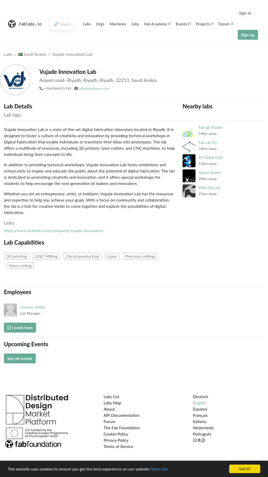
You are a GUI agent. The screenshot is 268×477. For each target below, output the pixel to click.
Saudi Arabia (32, 54)
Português (202, 433)
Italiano (199, 421)
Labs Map (112, 402)
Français (200, 415)
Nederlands (203, 427)
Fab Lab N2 (208, 142)
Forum (226, 24)
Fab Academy (157, 24)
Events (183, 24)
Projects (204, 24)
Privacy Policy (116, 440)
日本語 (199, 440)
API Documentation (122, 415)
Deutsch (200, 396)
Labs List (111, 396)
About (109, 408)
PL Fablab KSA (210, 157)
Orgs (100, 24)
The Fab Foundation (122, 427)
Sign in (245, 12)
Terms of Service (118, 446)
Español (200, 408)
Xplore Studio (210, 172)
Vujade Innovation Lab (72, 54)
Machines (118, 24)
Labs (87, 24)
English (199, 402)
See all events (19, 358)
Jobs (135, 24)
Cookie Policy (116, 433)
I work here (20, 327)
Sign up (248, 34)
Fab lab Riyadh (210, 127)
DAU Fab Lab (209, 187)
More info (159, 469)
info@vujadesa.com (94, 88)
